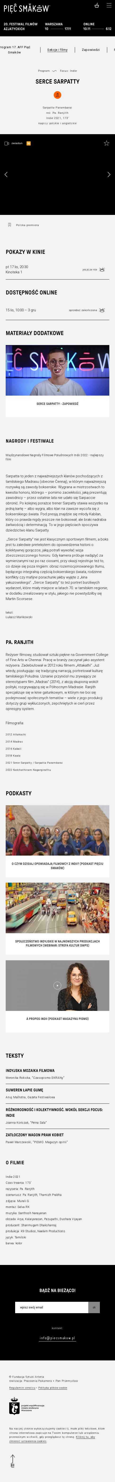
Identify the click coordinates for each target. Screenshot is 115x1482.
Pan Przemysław (67, 1381)
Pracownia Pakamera (38, 1381)
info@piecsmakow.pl (57, 1337)
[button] (109, 174)
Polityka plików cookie (52, 1387)
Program (44, 70)
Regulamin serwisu (22, 1387)
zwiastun (16, 143)
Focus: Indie (68, 70)
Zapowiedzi (91, 50)
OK (94, 1307)
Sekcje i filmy (57, 50)
